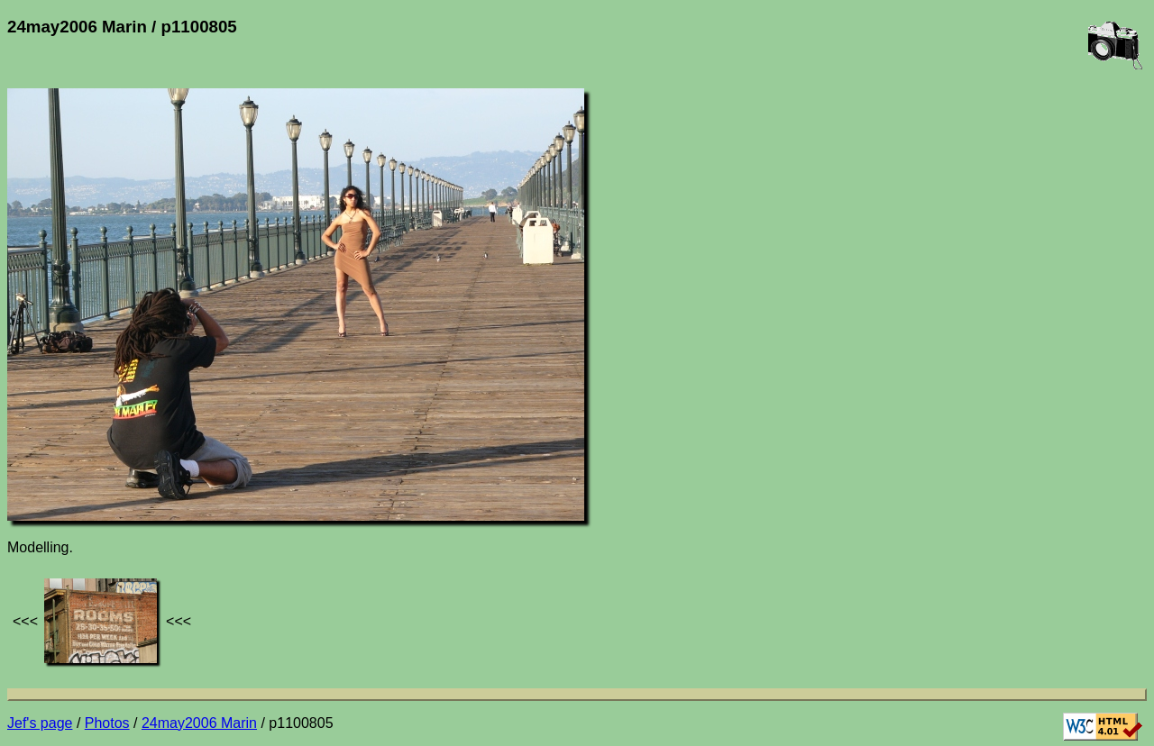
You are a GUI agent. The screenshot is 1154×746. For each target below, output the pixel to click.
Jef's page (39, 723)
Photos (107, 723)
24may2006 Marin (199, 723)
